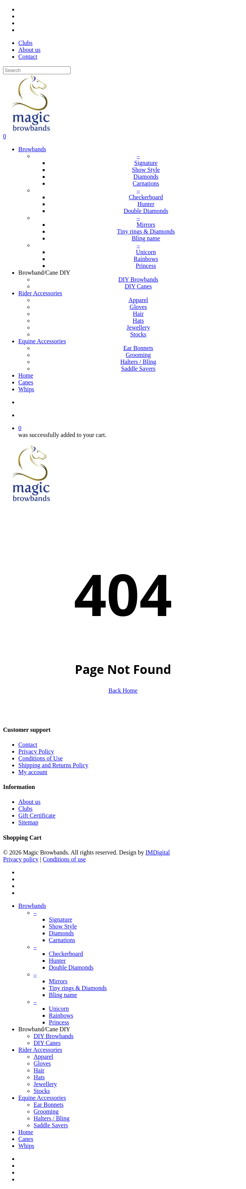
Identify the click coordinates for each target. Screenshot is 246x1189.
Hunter (57, 960)
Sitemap (28, 822)
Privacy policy (21, 859)
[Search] (37, 70)
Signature (60, 919)
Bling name (63, 995)
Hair (39, 1070)
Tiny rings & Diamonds (78, 988)
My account (32, 772)
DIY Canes (47, 1043)
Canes (25, 1139)
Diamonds (61, 933)
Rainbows (61, 1015)
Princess (59, 1022)
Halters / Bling (51, 1118)
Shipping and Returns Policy (53, 765)
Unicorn (59, 1008)
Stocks (42, 1091)
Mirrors (58, 981)
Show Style (63, 926)
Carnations (62, 940)
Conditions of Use (40, 758)
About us (29, 802)
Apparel (43, 1056)
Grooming (46, 1111)
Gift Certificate (36, 815)
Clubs (25, 808)
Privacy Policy (36, 751)
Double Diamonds (71, 967)
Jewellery (45, 1084)
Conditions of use (64, 859)
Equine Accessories (42, 1098)
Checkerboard (66, 954)
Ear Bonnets (49, 1104)
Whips (26, 1146)
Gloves (42, 1063)
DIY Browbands (54, 1036)
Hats (39, 1077)
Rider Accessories (40, 1050)
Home (25, 1132)
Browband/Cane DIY (44, 1029)
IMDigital (157, 852)
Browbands (32, 906)
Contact (27, 744)
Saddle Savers (51, 1125)
